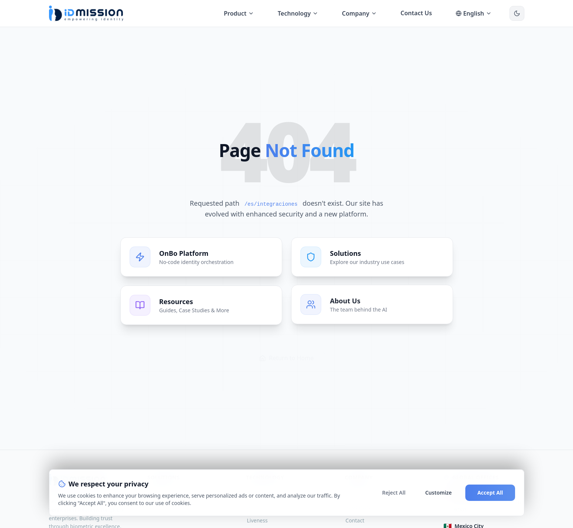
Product (239, 13)
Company (359, 13)
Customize (438, 492)
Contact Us (416, 13)
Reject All (394, 492)
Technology (298, 13)
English (473, 13)
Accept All (490, 492)
